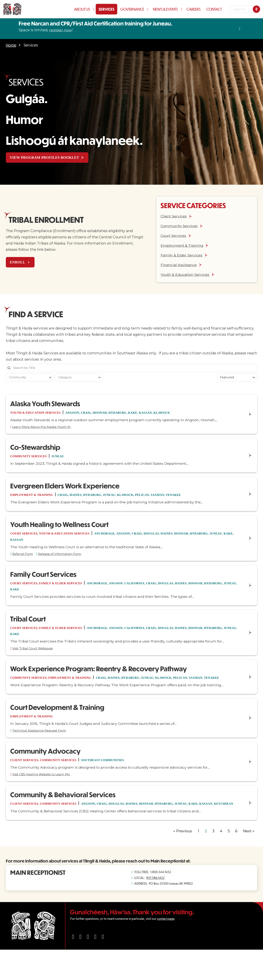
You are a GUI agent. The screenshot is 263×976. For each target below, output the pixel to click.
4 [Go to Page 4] (221, 857)
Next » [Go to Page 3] (248, 857)
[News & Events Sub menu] (182, 9)
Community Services (32, 460)
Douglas (182, 538)
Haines (89, 499)
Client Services (27, 778)
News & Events (165, 9)
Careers (193, 9)
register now (60, 30)
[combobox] (26, 379)
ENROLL (20, 263)
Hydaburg (140, 414)
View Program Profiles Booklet (48, 158)
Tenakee (209, 499)
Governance (132, 9)
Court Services (27, 538)
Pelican (170, 499)
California (161, 590)
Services (106, 9)
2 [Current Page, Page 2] (206, 857)
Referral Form (24, 560)
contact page (165, 945)
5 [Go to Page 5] (229, 857)
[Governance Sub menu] (148, 9)
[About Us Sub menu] (94, 9)
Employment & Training (36, 499)
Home (11, 45)
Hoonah (118, 414)
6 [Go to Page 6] (236, 857)
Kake (159, 414)
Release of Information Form (68, 560)
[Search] (256, 9)
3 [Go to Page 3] (213, 857)
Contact (214, 9)
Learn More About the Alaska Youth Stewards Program (47, 429)
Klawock (195, 414)
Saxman (189, 499)
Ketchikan (40, 830)
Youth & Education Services (41, 414)
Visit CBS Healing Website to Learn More (47, 793)
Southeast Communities (122, 778)
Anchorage (124, 538)
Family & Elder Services (72, 590)
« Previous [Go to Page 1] (182, 857)
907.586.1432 (155, 904)
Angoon (85, 414)
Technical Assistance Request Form (44, 748)
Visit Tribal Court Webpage (36, 657)
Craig (102, 414)
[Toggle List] (50, 379)
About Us (82, 9)
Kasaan (175, 414)
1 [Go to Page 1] (198, 857)
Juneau (67, 460)
